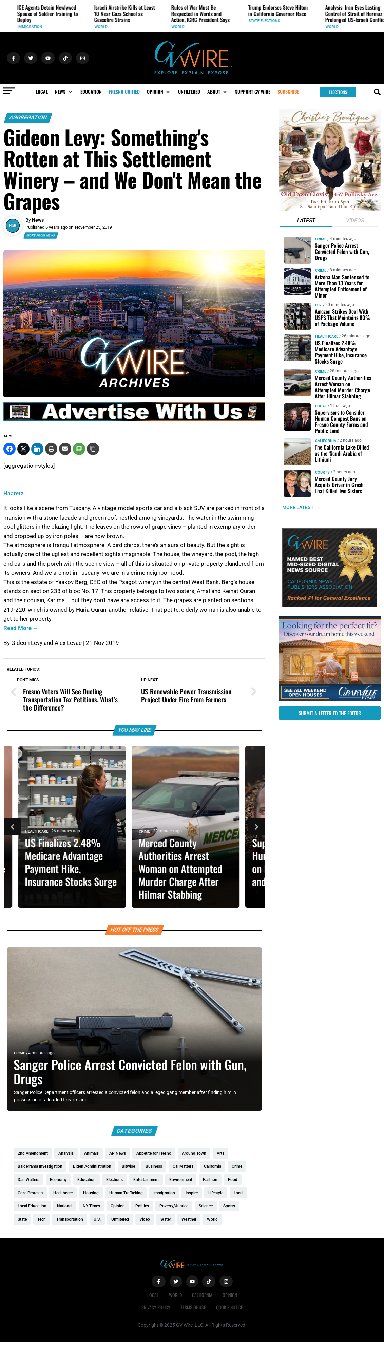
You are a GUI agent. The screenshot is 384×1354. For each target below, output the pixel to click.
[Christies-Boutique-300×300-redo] (330, 209)
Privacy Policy (155, 1307)
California (325, 440)
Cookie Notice (229, 1307)
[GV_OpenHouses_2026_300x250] (330, 699)
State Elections (333, 21)
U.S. (12, 21)
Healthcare (42, 831)
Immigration (98, 27)
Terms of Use (193, 1307)
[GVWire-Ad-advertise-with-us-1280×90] (134, 419)
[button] (64, 92)
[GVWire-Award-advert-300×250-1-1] (329, 605)
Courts (322, 472)
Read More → (21, 628)
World (169, 27)
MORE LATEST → (301, 507)
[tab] (306, 221)
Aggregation (28, 117)
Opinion (230, 1294)
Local (321, 406)
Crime (150, 831)
